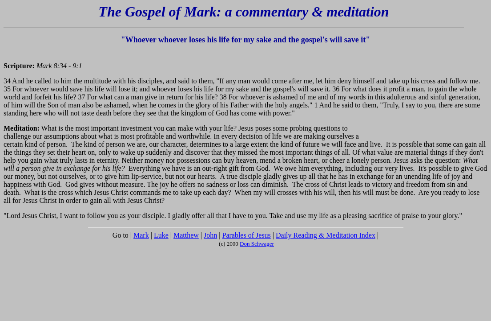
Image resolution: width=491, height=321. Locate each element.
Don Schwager (257, 243)
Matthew (186, 235)
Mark (141, 235)
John (210, 235)
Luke (161, 235)
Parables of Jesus (246, 235)
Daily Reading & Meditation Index (325, 235)
